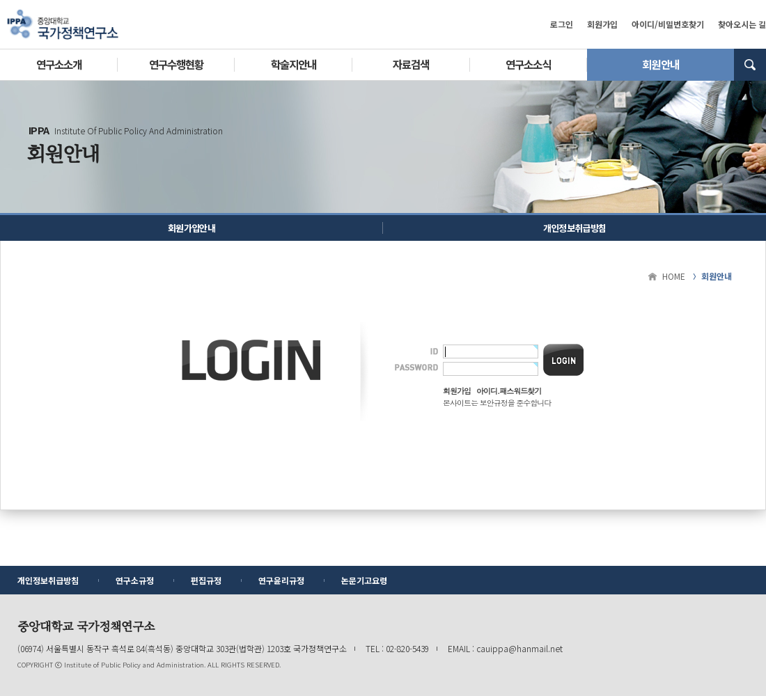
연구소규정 (135, 580)
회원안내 (660, 64)
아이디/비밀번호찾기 (668, 24)
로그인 (561, 24)
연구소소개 (58, 64)
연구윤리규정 (281, 580)
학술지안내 (293, 64)
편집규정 (206, 580)
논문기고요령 (364, 580)
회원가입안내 (191, 228)
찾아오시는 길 (742, 24)
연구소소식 (528, 64)
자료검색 (411, 64)
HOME (673, 276)
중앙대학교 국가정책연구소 (62, 24)
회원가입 (602, 24)
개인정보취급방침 (575, 228)
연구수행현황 (176, 64)
